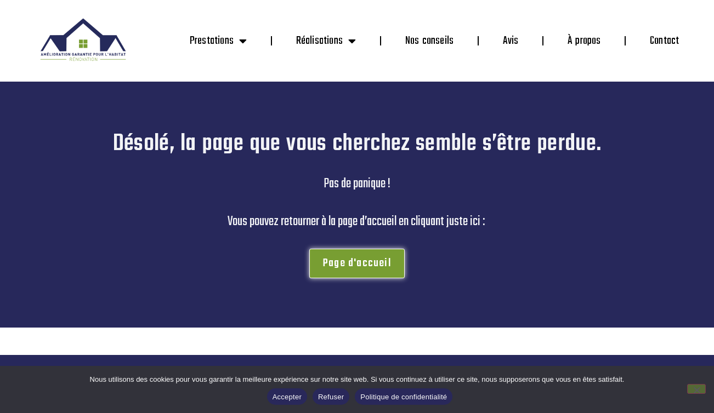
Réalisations (326, 41)
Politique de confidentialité (403, 397)
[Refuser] (696, 389)
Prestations (218, 41)
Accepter (287, 397)
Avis (511, 40)
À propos (584, 40)
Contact (664, 40)
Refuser (331, 397)
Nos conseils (429, 40)
